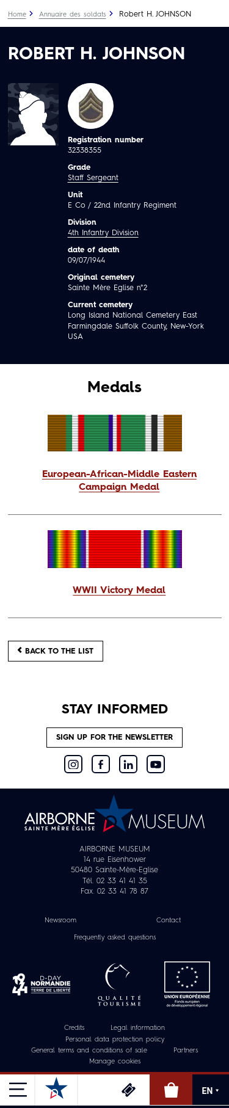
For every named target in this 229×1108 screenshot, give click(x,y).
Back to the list (55, 650)
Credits (74, 1028)
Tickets (128, 1089)
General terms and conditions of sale (89, 1051)
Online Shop (171, 1089)
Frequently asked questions (115, 938)
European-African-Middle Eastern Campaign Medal (119, 481)
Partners (185, 1051)
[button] (115, 481)
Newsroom (60, 920)
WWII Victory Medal (119, 591)
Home (17, 15)
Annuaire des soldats (72, 15)
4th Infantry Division (103, 233)
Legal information (138, 1028)
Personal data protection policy (114, 1040)
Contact (168, 920)
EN (211, 1091)
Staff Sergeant (93, 178)
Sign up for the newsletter (114, 738)
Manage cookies (114, 1062)
